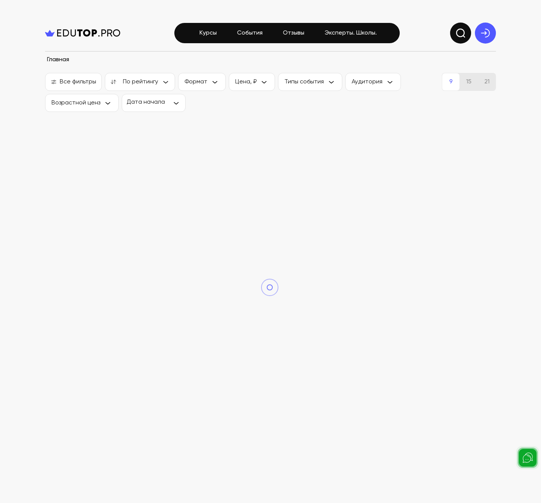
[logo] (82, 33)
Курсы (208, 33)
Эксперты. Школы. (351, 33)
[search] (460, 33)
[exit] (485, 33)
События (250, 33)
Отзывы (293, 33)
